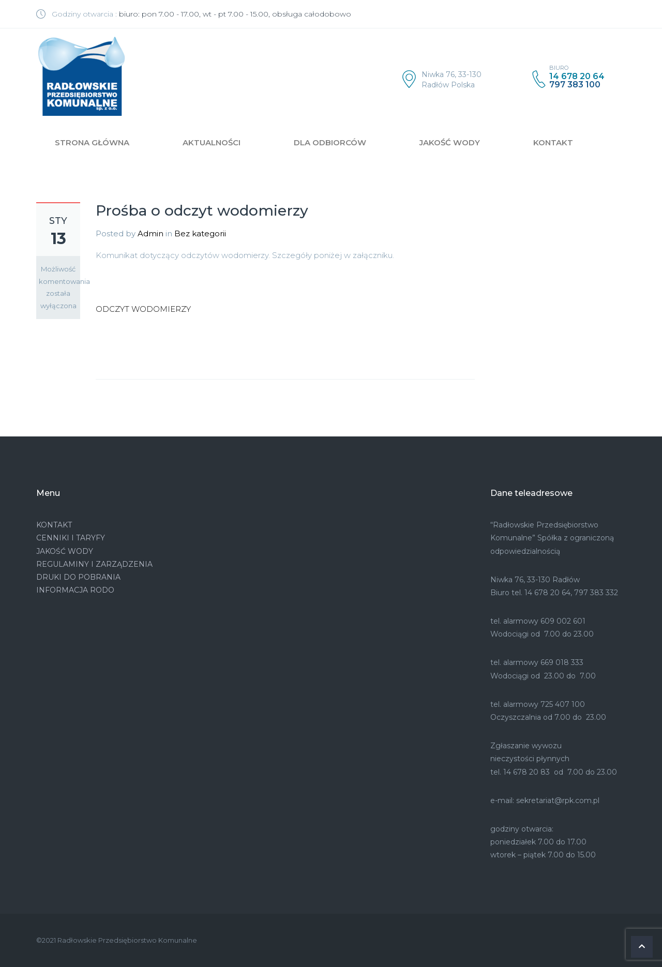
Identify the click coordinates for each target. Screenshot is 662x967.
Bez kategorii (200, 233)
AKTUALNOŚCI (211, 142)
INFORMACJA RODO (75, 590)
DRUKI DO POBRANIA (78, 577)
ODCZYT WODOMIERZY (143, 309)
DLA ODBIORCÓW (330, 142)
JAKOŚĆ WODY (449, 142)
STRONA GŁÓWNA (92, 142)
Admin (150, 233)
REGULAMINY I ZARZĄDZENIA (94, 564)
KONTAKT (553, 142)
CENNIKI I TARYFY (70, 537)
